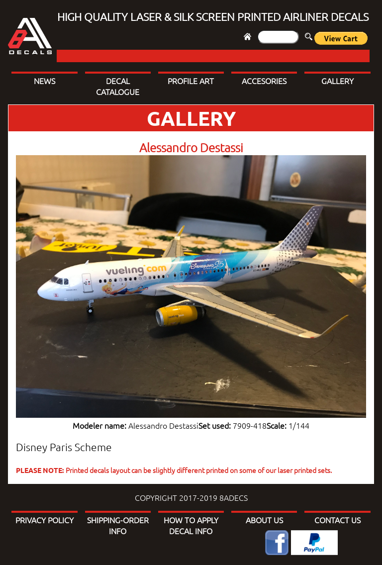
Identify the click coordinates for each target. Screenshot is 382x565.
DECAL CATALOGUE (117, 86)
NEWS (44, 80)
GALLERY (337, 80)
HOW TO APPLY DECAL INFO (191, 525)
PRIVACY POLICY (44, 519)
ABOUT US (264, 519)
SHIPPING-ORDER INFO (118, 525)
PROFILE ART (191, 80)
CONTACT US (337, 519)
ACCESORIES (264, 80)
